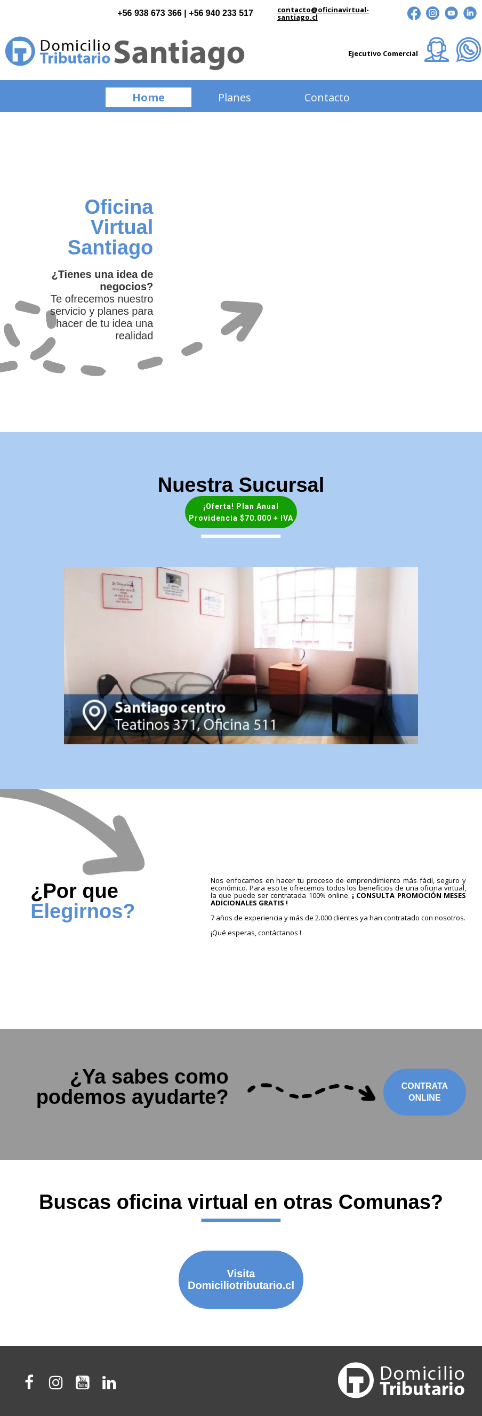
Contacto (327, 97)
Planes (234, 97)
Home (148, 97)
